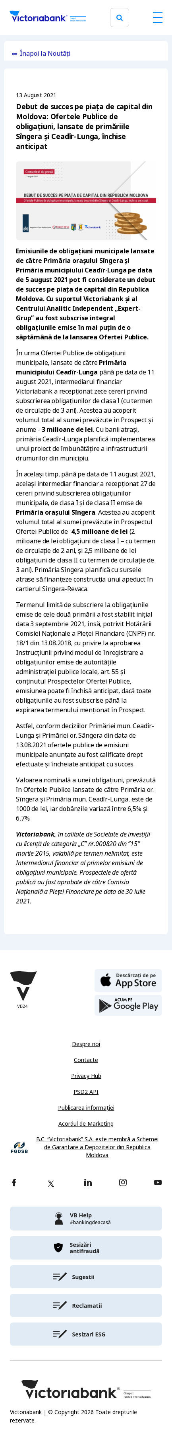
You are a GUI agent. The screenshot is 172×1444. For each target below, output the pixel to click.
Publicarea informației (86, 1108)
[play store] (128, 1005)
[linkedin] (88, 1183)
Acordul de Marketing (86, 1124)
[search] (119, 18)
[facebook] (14, 1183)
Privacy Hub (86, 1076)
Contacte (86, 1060)
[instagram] (123, 1183)
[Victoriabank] (48, 17)
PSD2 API (86, 1092)
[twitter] (51, 1183)
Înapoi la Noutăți (45, 53)
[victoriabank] (86, 1218)
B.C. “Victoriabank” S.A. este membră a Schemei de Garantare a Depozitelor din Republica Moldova (97, 1147)
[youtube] (158, 1183)
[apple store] (128, 980)
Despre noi (86, 1044)
